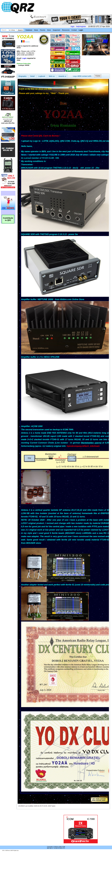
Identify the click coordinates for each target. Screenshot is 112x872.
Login (81, 30)
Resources (66, 30)
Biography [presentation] (23, 76)
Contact (74, 30)
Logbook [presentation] (41, 76)
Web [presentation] (52, 76)
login (73, 26)
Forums (42, 30)
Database (28, 30)
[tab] (22, 76)
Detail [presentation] (32, 76)
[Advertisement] (35, 829)
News (36, 30)
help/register (81, 26)
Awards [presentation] (62, 76)
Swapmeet (56, 30)
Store (49, 30)
